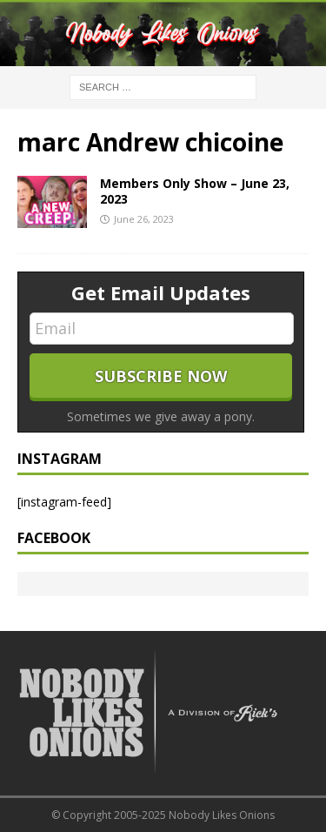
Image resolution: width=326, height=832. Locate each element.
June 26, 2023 (144, 218)
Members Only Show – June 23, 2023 (194, 191)
